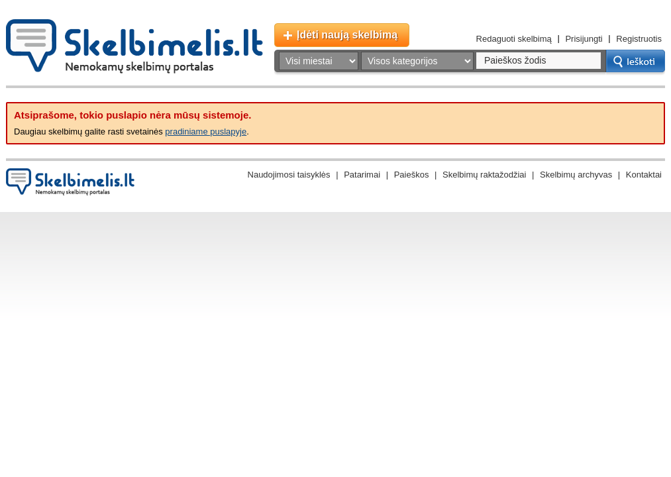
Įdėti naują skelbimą (347, 34)
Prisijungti (583, 39)
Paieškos (411, 175)
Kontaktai (644, 175)
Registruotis (639, 39)
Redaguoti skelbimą (514, 39)
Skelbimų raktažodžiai (484, 175)
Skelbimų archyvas (576, 175)
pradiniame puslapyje (205, 131)
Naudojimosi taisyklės (289, 175)
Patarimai (362, 175)
